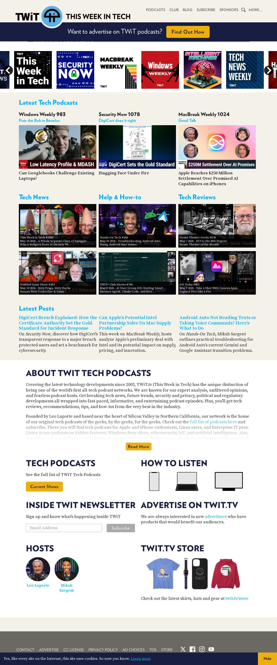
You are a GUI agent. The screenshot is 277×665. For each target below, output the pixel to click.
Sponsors (229, 10)
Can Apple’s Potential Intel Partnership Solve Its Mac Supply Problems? (135, 323)
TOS (152, 650)
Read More (138, 446)
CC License (73, 650)
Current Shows (44, 486)
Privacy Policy (103, 650)
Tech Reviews (197, 197)
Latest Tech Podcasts (48, 102)
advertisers (216, 516)
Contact (25, 650)
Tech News (34, 197)
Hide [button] (267, 658)
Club (174, 10)
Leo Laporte (38, 585)
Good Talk (187, 120)
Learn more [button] (141, 658)
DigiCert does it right (117, 120)
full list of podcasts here (213, 422)
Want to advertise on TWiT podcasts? (139, 32)
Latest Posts (36, 308)
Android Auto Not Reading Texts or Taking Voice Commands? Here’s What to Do (217, 323)
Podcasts (155, 10)
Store (167, 650)
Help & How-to (120, 197)
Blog (187, 10)
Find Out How (187, 32)
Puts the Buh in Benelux (39, 120)
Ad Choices (133, 650)
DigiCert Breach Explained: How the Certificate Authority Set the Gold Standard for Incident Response (58, 323)
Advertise (49, 650)
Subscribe (206, 10)
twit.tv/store (236, 598)
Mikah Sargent (66, 588)
